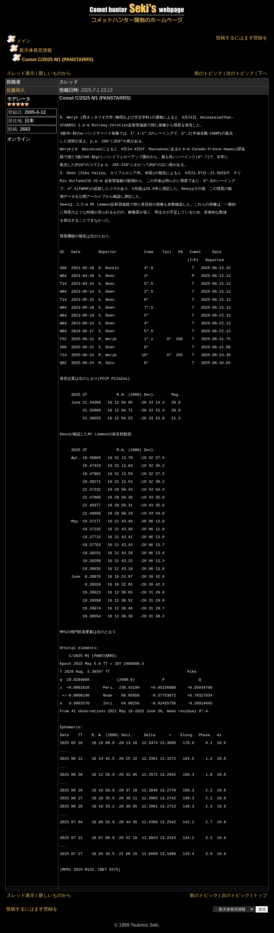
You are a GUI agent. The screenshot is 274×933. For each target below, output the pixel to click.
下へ (262, 73)
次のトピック (240, 73)
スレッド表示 (21, 73)
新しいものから (55, 73)
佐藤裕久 (15, 90)
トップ (260, 895)
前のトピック (208, 73)
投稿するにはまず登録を (241, 37)
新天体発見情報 (35, 50)
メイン (24, 40)
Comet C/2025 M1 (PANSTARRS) (57, 59)
